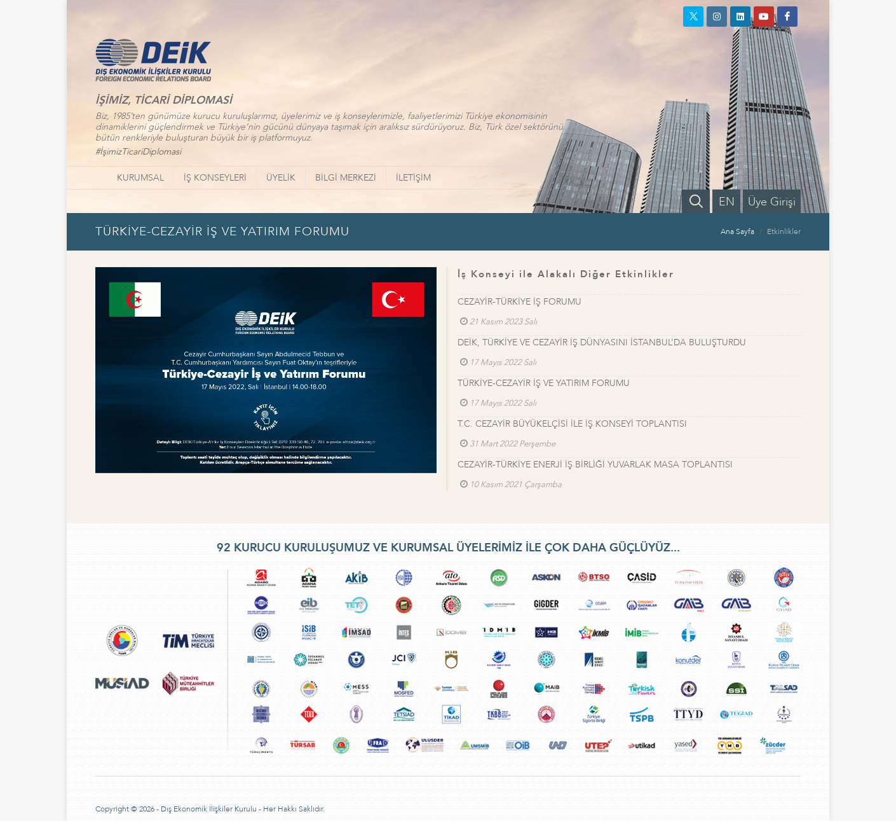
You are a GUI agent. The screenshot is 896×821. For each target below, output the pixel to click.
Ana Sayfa (737, 231)
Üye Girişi (772, 202)
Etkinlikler (784, 231)
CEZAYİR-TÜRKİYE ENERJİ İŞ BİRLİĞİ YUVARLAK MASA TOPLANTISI (595, 465)
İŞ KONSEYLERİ (215, 178)
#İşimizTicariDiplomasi (138, 151)
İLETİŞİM (413, 178)
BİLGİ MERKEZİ (345, 178)
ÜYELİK (280, 178)
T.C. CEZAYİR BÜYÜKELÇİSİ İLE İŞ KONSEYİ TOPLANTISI (572, 424)
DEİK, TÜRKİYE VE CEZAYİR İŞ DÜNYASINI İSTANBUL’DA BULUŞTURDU (602, 342)
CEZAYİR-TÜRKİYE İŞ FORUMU (519, 302)
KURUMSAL (140, 178)
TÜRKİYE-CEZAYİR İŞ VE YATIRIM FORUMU (544, 383)
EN (727, 202)
